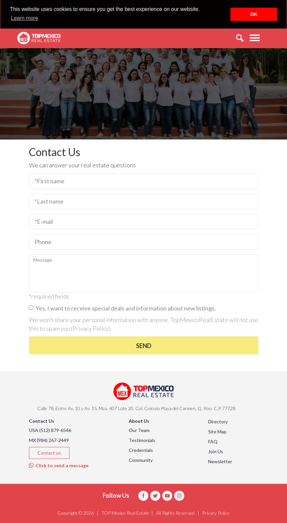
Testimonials (142, 440)
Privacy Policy (90, 328)
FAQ (212, 441)
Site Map (217, 431)
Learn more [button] (24, 18)
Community (141, 460)
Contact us (49, 453)
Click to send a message (58, 465)
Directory (218, 421)
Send (143, 345)
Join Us (215, 451)
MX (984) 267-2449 (49, 440)
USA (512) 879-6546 (50, 430)
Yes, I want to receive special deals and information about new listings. (122, 308)
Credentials (141, 450)
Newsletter (220, 461)
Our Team (139, 430)
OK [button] (253, 14)
